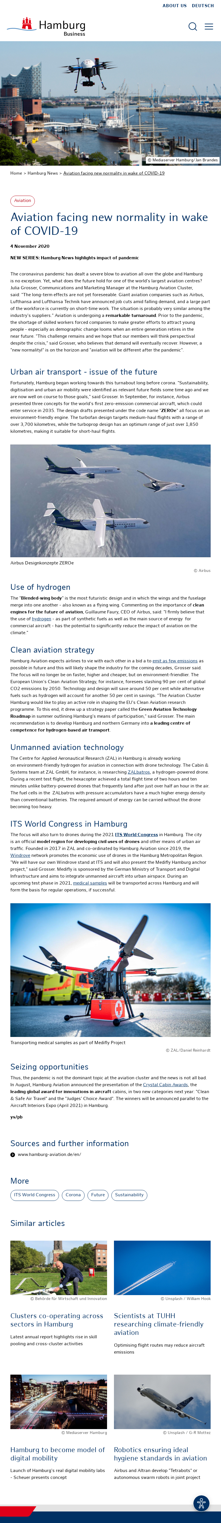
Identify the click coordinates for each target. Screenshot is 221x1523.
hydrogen (41, 619)
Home (16, 173)
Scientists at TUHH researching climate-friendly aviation (158, 1325)
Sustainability (129, 1195)
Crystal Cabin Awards (165, 1085)
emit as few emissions (175, 661)
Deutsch (203, 6)
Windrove (20, 856)
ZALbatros (139, 772)
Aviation (22, 201)
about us (175, 6)
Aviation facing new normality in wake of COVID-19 (114, 173)
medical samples (90, 883)
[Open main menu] (209, 26)
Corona (73, 1195)
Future (98, 1195)
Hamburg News (43, 173)
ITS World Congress (34, 1195)
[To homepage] (46, 26)
